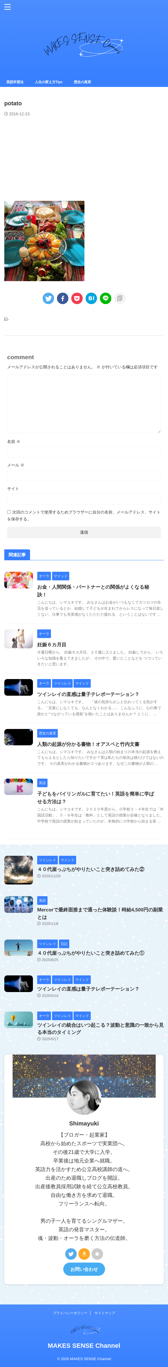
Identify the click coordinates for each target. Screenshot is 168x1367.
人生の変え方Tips (48, 82)
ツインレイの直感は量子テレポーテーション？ (88, 694)
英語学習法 (14, 82)
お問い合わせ (84, 1269)
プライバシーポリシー (70, 1313)
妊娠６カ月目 (51, 644)
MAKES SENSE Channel (84, 1345)
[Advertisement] (47, 158)
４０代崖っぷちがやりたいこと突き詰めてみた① (90, 953)
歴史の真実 (82, 82)
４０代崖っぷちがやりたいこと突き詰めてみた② (90, 869)
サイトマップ (104, 1313)
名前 (13, 441)
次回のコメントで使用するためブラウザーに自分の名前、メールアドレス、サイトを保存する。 (84, 515)
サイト (13, 488)
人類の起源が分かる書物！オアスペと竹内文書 (88, 744)
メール (15, 465)
